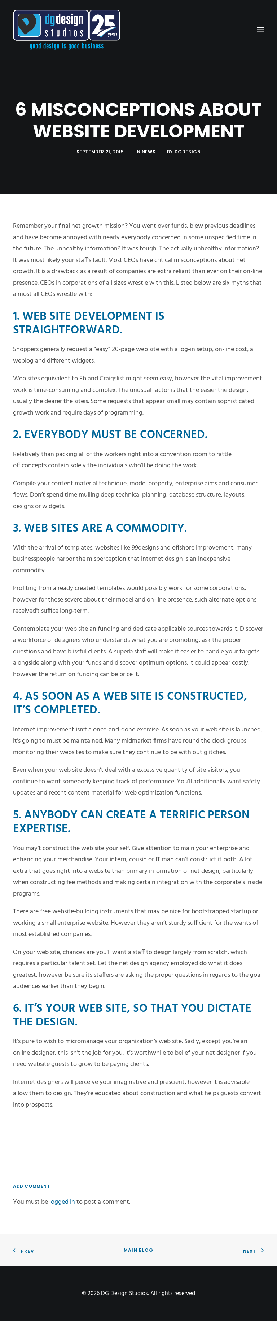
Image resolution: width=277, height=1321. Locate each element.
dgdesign (188, 152)
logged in (62, 1202)
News (148, 152)
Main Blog (138, 1250)
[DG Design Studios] (66, 30)
